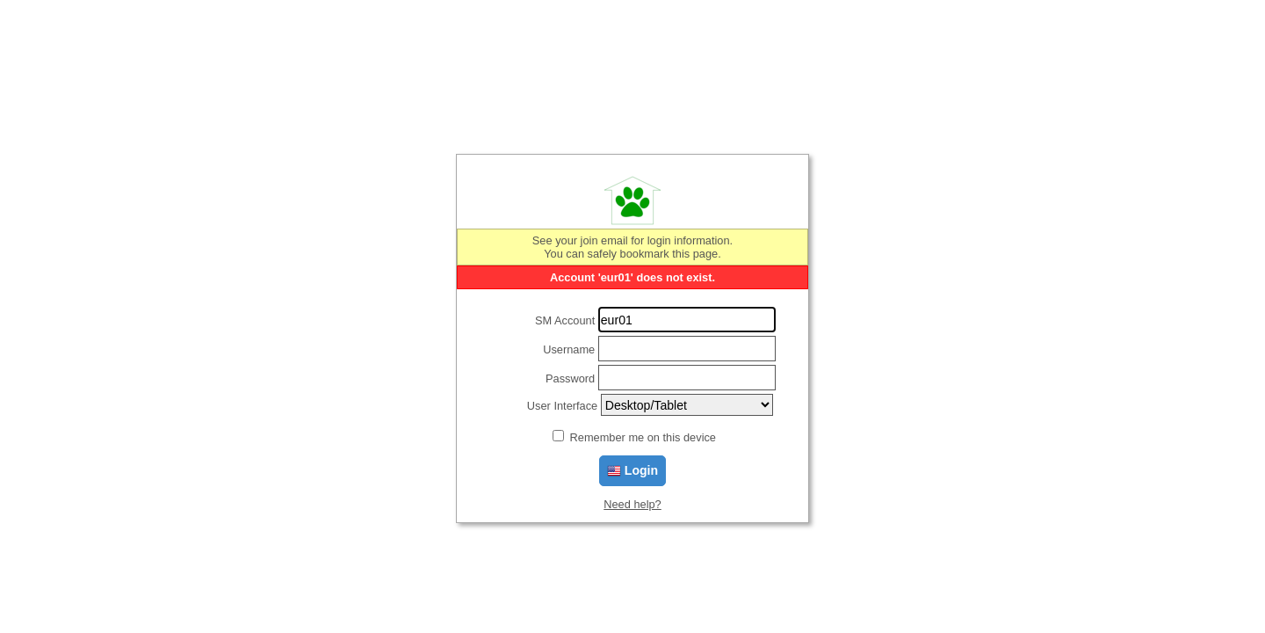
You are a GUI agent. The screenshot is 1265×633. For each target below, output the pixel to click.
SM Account (565, 320)
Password (570, 378)
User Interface (562, 405)
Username (569, 349)
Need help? (632, 504)
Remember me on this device (643, 437)
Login (632, 470)
